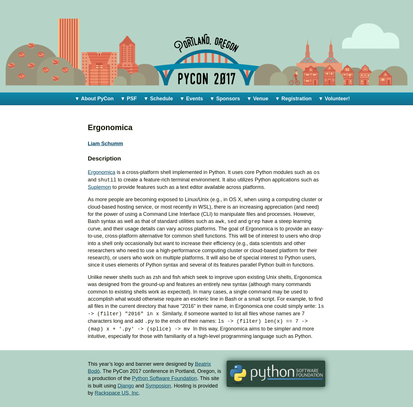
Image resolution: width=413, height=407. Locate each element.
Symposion (158, 386)
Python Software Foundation (164, 378)
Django (126, 386)
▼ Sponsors (225, 98)
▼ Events (191, 98)
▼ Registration (293, 98)
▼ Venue (257, 98)
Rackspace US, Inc (117, 393)
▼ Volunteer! (334, 98)
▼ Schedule (158, 98)
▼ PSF (128, 98)
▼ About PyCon (94, 98)
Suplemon (99, 187)
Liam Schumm (105, 143)
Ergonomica (101, 172)
